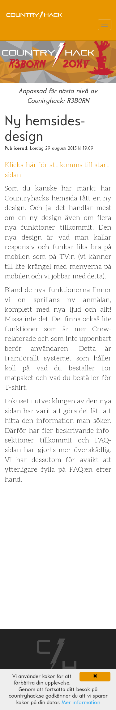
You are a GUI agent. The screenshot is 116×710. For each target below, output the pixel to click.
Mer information (81, 703)
